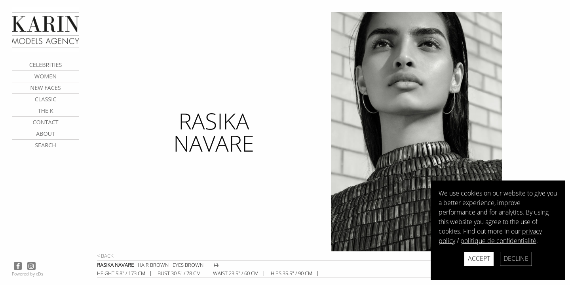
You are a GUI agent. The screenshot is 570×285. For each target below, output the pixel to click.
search (45, 145)
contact (45, 122)
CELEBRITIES (45, 64)
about (45, 133)
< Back (105, 255)
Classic (46, 99)
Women (45, 76)
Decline (516, 258)
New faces (45, 87)
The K (45, 110)
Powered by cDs (27, 274)
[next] (447, 131)
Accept (479, 258)
